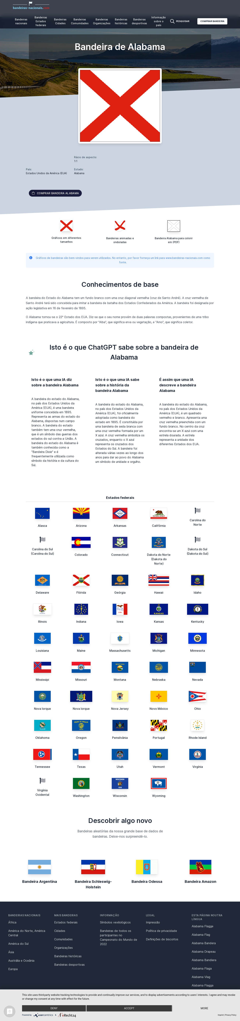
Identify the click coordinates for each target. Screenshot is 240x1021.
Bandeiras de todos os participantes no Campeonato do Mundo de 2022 (118, 937)
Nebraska (158, 679)
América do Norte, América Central (26, 933)
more (204, 1008)
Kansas (159, 621)
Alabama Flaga (202, 968)
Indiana (81, 621)
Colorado (81, 555)
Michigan (159, 650)
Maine (81, 650)
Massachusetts (119, 650)
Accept (129, 1008)
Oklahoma (42, 738)
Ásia (11, 952)
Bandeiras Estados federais (41, 21)
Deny (54, 1008)
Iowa (120, 621)
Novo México (159, 708)
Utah (120, 767)
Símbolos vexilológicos (115, 922)
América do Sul (18, 943)
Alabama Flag (201, 934)
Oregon (81, 738)
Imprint (221, 1015)
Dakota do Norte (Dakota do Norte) (159, 559)
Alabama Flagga (202, 985)
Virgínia (197, 767)
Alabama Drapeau (204, 951)
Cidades (59, 931)
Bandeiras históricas (121, 21)
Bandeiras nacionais (21, 21)
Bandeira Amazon (200, 881)
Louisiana (42, 650)
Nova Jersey (120, 708)
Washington (81, 796)
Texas (81, 767)
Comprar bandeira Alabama (55, 193)
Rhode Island (198, 738)
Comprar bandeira (212, 21)
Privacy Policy (230, 1015)
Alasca (42, 525)
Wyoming (158, 796)
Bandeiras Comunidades (80, 21)
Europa (13, 969)
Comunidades (63, 939)
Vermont (159, 767)
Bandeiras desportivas (139, 21)
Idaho (197, 592)
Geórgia (120, 592)
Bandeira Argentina (39, 881)
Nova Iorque (42, 708)
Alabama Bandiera (204, 960)
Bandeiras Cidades (60, 21)
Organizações (63, 948)
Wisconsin (120, 796)
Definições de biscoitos (162, 939)
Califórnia (159, 525)
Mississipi (42, 679)
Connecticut (120, 555)
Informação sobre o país (158, 21)
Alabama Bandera (204, 943)
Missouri (81, 679)
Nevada (197, 679)
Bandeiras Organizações (101, 21)
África (12, 922)
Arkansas (120, 525)
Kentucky (197, 621)
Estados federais (66, 922)
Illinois (42, 621)
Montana (120, 679)
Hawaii (158, 592)
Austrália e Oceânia (21, 960)
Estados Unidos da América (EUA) (46, 173)
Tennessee (42, 767)
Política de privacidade (161, 931)
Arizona (81, 525)
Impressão (153, 922)
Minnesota (197, 650)
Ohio (197, 708)
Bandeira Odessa (147, 881)
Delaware (42, 592)
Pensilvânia (120, 738)
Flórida (81, 592)
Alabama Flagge (202, 926)
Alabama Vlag (201, 977)
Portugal (159, 738)
